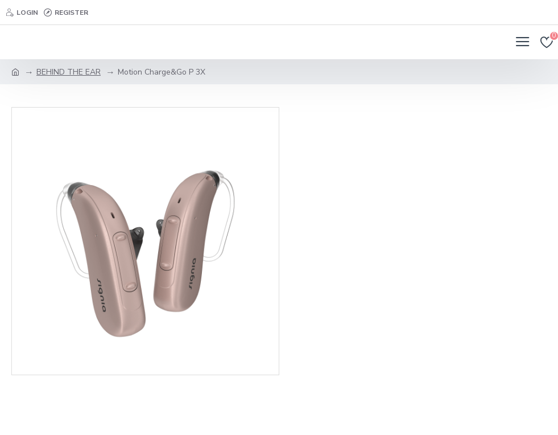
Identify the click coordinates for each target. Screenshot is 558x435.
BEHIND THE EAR (68, 72)
